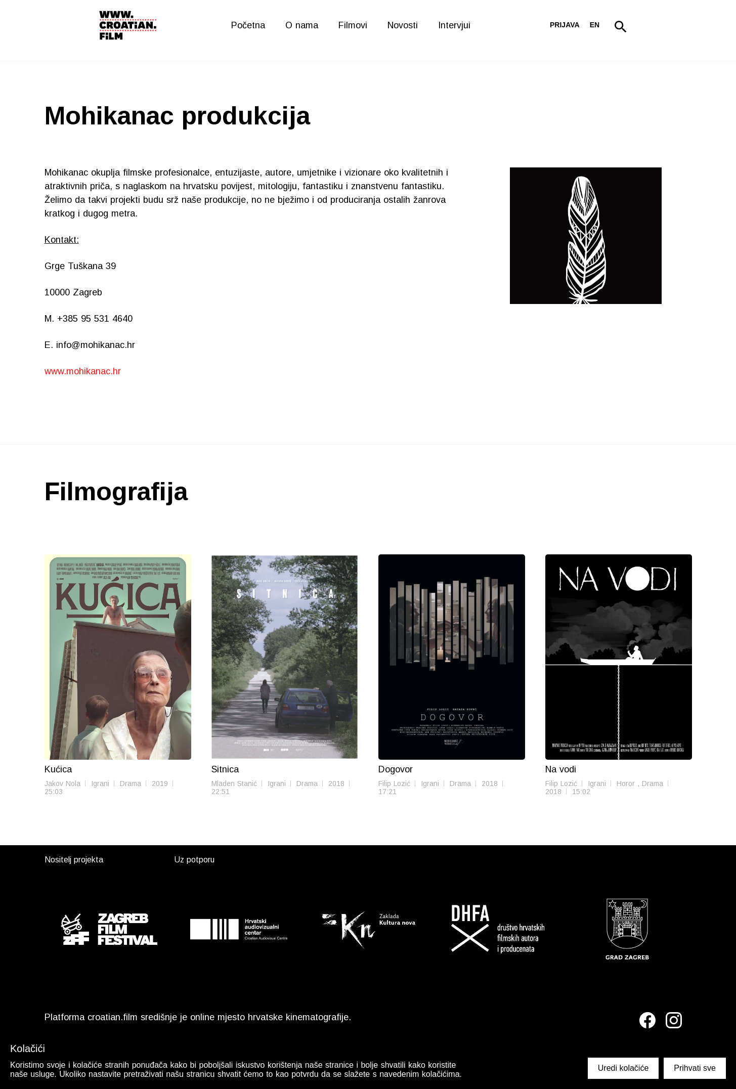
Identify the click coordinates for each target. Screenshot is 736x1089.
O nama (301, 25)
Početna (248, 25)
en (594, 25)
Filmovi (352, 25)
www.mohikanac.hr (83, 371)
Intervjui (454, 25)
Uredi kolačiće (623, 1068)
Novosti (402, 25)
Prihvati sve (695, 1068)
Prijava (565, 25)
